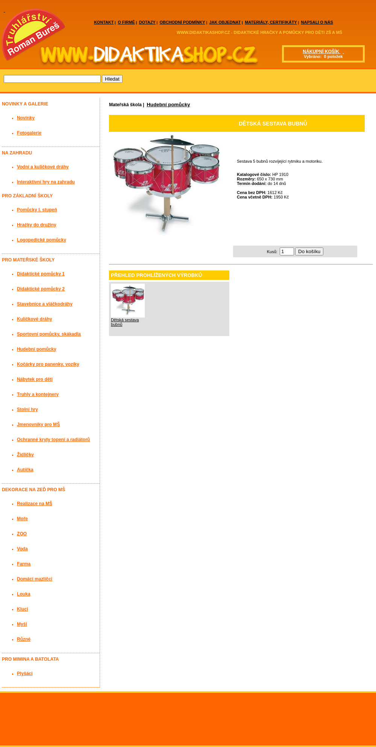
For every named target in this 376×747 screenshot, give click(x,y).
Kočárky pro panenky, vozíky (48, 364)
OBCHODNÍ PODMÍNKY (182, 22)
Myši (22, 624)
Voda (22, 548)
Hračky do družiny (36, 225)
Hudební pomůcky (168, 104)
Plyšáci (25, 673)
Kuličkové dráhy (34, 319)
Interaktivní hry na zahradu (46, 182)
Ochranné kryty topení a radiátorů (53, 439)
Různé (23, 639)
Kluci (22, 609)
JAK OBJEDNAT (225, 22)
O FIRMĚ (126, 22)
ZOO (22, 533)
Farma (23, 564)
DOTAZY (147, 22)
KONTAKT (104, 22)
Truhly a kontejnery (38, 394)
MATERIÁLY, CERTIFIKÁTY (271, 22)
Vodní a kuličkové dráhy (43, 167)
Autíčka (25, 469)
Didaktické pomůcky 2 (41, 289)
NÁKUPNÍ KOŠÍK (321, 51)
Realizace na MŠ (34, 503)
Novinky (26, 118)
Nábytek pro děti (35, 379)
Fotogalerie (29, 133)
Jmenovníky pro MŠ (38, 424)
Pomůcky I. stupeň (37, 209)
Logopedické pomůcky (41, 240)
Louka (23, 594)
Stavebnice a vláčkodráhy (45, 304)
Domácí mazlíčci (34, 579)
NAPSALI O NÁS (317, 22)
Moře (22, 518)
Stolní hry (27, 409)
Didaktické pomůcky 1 (41, 273)
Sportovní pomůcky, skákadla (49, 334)
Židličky (25, 454)
